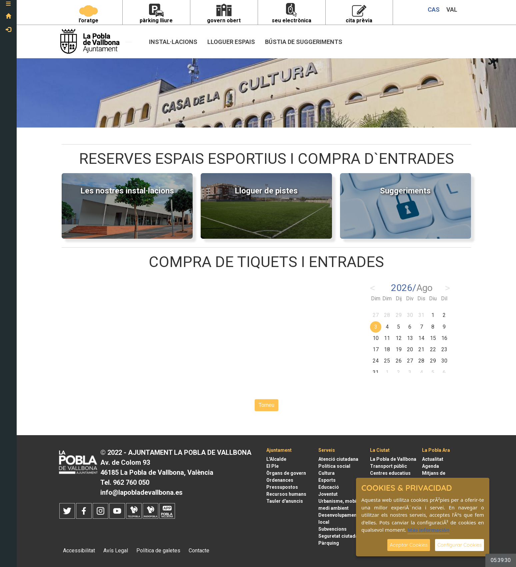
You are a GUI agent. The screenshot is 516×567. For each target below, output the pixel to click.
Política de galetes (158, 550)
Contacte (199, 550)
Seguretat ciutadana (340, 536)
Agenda (430, 466)
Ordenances (279, 480)
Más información (429, 529)
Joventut (328, 494)
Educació (328, 487)
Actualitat (432, 459)
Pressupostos (282, 487)
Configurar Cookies (459, 545)
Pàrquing (328, 543)
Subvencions (332, 529)
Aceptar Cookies (409, 545)
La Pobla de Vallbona (393, 459)
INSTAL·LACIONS (173, 41)
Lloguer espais (231, 41)
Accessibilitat (79, 550)
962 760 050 (131, 482)
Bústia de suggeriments (303, 41)
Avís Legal (115, 550)
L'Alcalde (276, 459)
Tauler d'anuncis (284, 501)
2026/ (412, 288)
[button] (8, 5)
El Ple (272, 466)
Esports (327, 480)
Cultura (326, 473)
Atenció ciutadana (338, 459)
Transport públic (388, 466)
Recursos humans (286, 494)
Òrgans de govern (286, 473)
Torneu (266, 405)
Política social (334, 466)
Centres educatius (390, 473)
